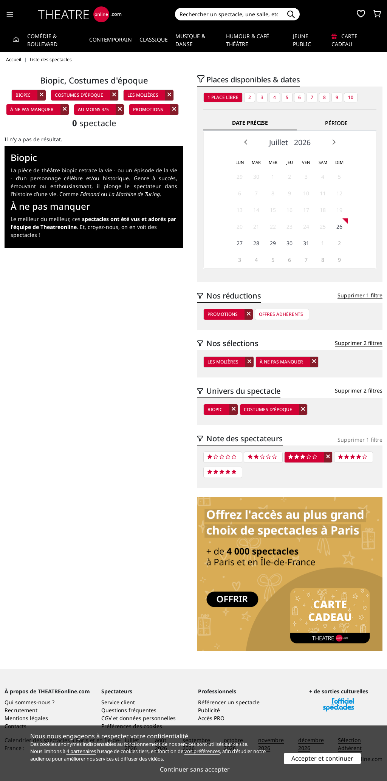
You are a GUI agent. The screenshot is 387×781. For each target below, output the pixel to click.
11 (323, 193)
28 (256, 243)
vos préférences (202, 751)
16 (289, 209)
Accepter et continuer (322, 758)
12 (339, 193)
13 (240, 209)
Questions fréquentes (128, 710)
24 (306, 226)
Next (333, 142)
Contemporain (110, 39)
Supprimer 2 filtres (358, 342)
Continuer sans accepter (195, 769)
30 (256, 176)
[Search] (229, 14)
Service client (118, 702)
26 (339, 226)
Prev (246, 142)
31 (306, 243)
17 (306, 209)
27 (240, 243)
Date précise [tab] (250, 122)
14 (256, 209)
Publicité (209, 710)
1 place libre (222, 97)
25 (323, 226)
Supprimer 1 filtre (359, 295)
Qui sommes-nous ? (29, 702)
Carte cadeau (344, 40)
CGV (106, 718)
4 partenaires (81, 751)
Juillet (278, 142)
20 (240, 226)
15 (273, 209)
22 (273, 226)
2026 (302, 142)
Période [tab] (336, 123)
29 (240, 176)
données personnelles (147, 718)
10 (350, 97)
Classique (153, 39)
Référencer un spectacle (229, 702)
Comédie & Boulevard (42, 40)
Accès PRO (211, 718)
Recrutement (21, 710)
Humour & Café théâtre (247, 40)
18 (323, 209)
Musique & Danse (190, 40)
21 (256, 226)
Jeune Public (302, 40)
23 (289, 226)
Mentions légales (26, 718)
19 (339, 209)
